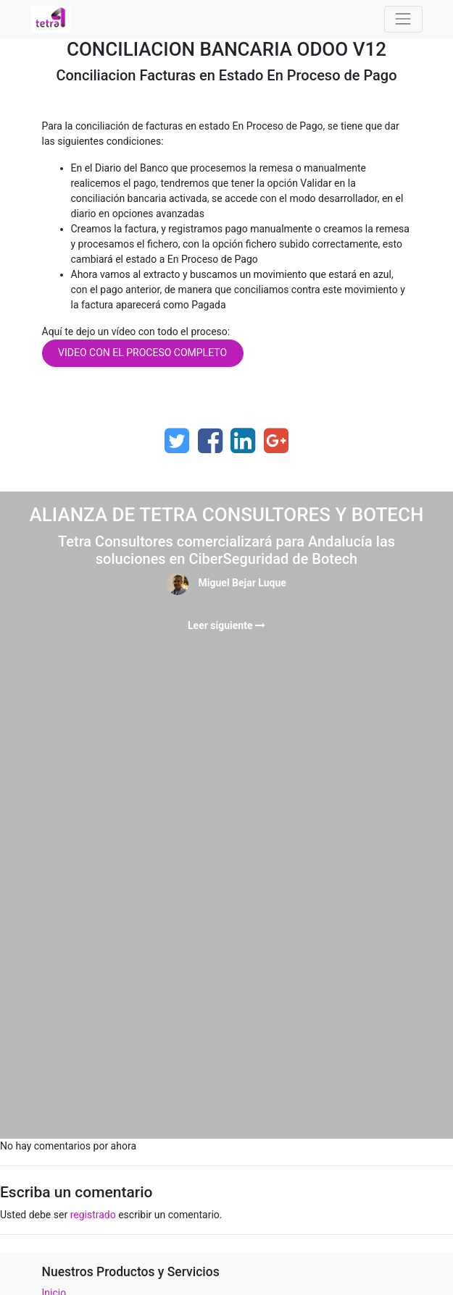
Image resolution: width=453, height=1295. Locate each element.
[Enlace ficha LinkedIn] (242, 440)
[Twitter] (177, 440)
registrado (93, 1214)
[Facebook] (210, 440)
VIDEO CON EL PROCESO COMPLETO (142, 352)
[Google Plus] (276, 440)
